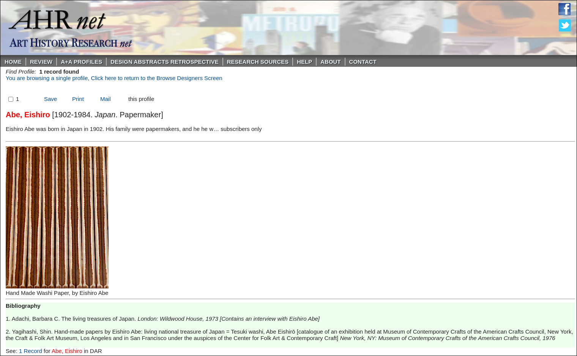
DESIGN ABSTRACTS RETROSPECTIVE (164, 61)
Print (78, 99)
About (330, 61)
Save (50, 99)
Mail (105, 99)
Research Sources (258, 61)
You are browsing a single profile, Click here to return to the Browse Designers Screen (114, 78)
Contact (363, 61)
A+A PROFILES (81, 61)
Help (304, 61)
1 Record (30, 351)
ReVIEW (41, 61)
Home (13, 61)
